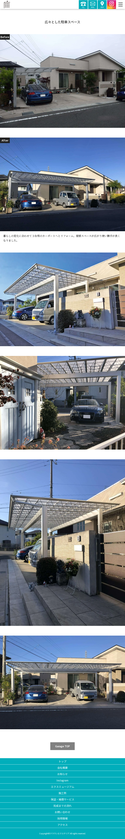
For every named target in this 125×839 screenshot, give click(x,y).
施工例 (62, 793)
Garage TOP (62, 746)
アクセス (62, 825)
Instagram (62, 780)
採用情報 (62, 818)
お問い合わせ (62, 812)
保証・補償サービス (62, 799)
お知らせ (62, 774)
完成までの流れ (62, 806)
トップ (62, 761)
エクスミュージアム (62, 787)
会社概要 (62, 768)
